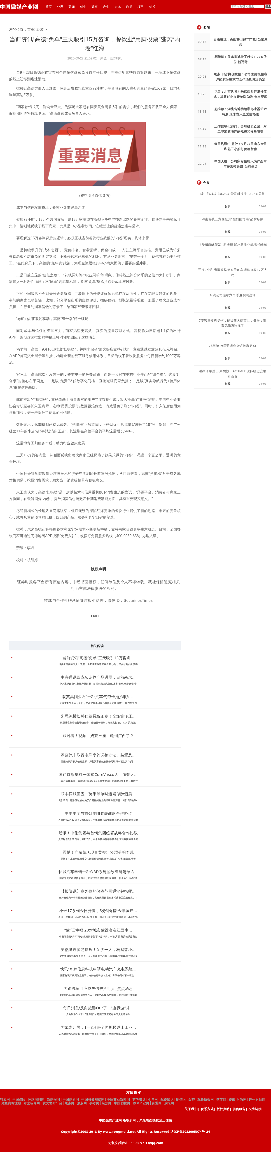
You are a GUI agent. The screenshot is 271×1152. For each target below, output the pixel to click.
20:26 (202, 76)
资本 (117, 7)
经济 (40, 29)
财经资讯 (107, 628)
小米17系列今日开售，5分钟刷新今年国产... (98, 910)
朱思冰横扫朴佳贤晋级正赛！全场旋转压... (98, 716)
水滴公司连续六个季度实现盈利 (233, 295)
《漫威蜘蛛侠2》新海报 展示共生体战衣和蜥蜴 (232, 244)
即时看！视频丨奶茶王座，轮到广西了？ (98, 735)
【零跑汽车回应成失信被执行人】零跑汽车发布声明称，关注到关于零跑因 (98, 994)
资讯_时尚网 (237, 1099)
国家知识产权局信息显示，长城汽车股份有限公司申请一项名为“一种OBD (98, 878)
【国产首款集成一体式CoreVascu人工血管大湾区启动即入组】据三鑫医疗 (98, 780)
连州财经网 (257, 1099)
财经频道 (94, 628)
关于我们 (191, 1109)
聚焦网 (107, 1103)
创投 (152, 7)
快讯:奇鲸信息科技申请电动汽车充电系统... (98, 969)
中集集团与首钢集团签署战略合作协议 (98, 813)
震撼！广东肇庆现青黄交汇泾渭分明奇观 (98, 852)
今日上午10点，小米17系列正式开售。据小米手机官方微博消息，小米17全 (98, 917)
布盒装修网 (31, 1103)
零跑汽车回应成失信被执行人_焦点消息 (98, 988)
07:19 (202, 59)
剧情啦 (181, 1099)
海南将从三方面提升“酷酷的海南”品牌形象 (233, 219)
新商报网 (53, 1099)
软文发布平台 (52, 1103)
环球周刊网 (36, 1099)
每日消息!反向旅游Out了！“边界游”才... (98, 1007)
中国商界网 (71, 1099)
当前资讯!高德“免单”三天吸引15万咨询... (98, 657)
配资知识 (166, 1099)
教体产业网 (141, 1103)
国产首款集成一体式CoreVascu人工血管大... (98, 774)
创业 (83, 7)
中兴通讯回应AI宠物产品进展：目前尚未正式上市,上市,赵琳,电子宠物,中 (98, 683)
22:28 (202, 163)
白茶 (191, 1099)
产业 (106, 7)
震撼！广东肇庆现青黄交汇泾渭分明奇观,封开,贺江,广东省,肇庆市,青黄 (98, 858)
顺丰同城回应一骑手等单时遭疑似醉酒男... (98, 793)
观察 (94, 7)
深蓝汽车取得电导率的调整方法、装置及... (98, 755)
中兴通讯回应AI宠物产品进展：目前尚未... (98, 677)
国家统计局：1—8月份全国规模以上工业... (98, 1027)
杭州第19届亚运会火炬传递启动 (232, 346)
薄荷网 (221, 1099)
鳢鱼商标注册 (11, 1103)
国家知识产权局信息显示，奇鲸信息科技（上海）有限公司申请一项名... (98, 975)
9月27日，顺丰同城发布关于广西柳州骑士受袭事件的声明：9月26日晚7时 (98, 800)
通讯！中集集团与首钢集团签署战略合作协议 (98, 832)
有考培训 (138, 1099)
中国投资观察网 (92, 1099)
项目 (141, 7)
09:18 (202, 42)
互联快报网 (205, 1099)
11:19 (202, 146)
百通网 (157, 1103)
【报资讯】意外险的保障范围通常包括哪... (98, 891)
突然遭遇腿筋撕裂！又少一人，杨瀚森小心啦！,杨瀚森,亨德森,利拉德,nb (98, 956)
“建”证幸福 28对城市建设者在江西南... (98, 930)
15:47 (202, 129)
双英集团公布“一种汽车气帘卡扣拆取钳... (98, 696)
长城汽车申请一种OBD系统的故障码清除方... (98, 871)
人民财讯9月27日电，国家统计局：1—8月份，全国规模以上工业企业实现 (98, 1033)
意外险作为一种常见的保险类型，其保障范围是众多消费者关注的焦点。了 (98, 897)
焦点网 (70, 1103)
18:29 (202, 94)
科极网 (5, 1099)
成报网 (169, 1103)
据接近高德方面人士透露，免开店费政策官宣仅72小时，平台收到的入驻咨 (98, 664)
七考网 (153, 1099)
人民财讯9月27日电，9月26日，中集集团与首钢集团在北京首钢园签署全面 (98, 819)
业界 (60, 7)
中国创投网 (122, 1103)
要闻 (71, 7)
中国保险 (19, 1099)
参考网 (94, 1103)
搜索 (268, 6)
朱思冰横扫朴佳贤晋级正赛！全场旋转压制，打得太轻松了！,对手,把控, (98, 722)
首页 (48, 7)
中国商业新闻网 (118, 1099)
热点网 (82, 1103)
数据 (129, 7)
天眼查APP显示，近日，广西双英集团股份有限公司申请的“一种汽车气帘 (98, 703)
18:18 (202, 111)
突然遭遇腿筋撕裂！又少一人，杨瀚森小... (98, 949)
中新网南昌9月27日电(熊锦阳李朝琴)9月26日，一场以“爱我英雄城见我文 (98, 936)
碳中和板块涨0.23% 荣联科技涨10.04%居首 (232, 194)
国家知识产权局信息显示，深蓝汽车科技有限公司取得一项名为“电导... (98, 761)
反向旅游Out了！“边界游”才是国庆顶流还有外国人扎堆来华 (98, 1014)
